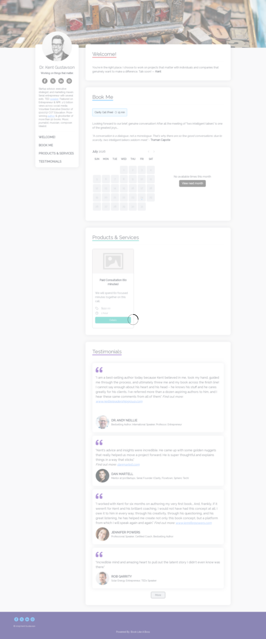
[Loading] (133, 319)
